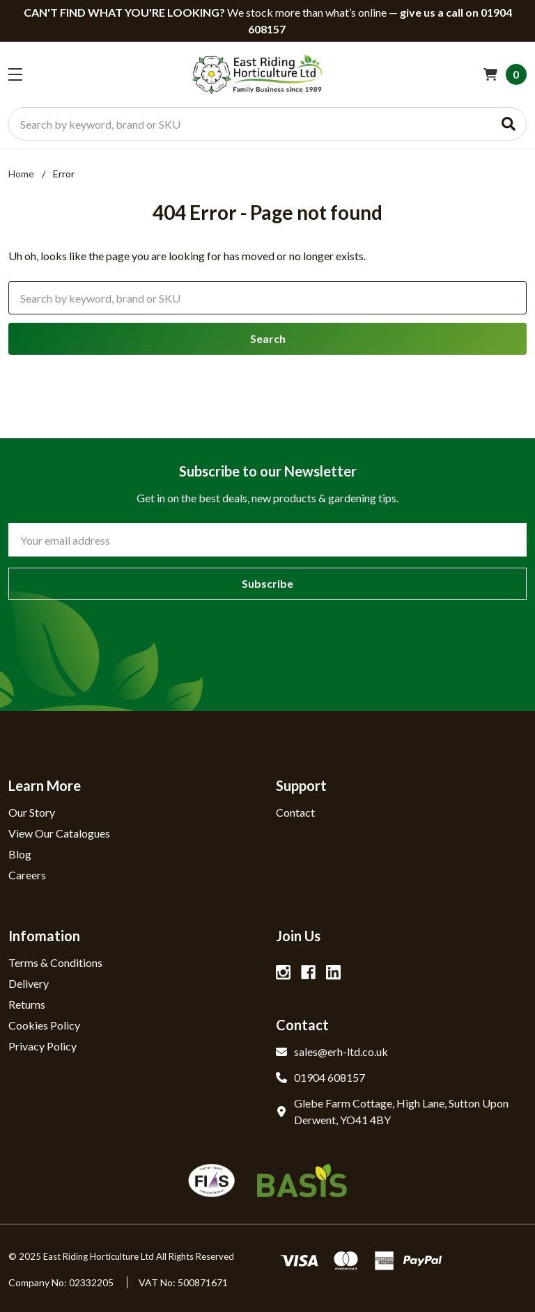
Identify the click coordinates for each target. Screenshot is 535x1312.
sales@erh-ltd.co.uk (332, 1051)
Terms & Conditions (55, 962)
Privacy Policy (42, 1046)
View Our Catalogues (59, 833)
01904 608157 (320, 1077)
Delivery (28, 983)
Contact (295, 812)
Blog (19, 854)
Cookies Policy (44, 1025)
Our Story (31, 812)
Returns (26, 1004)
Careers (27, 874)
